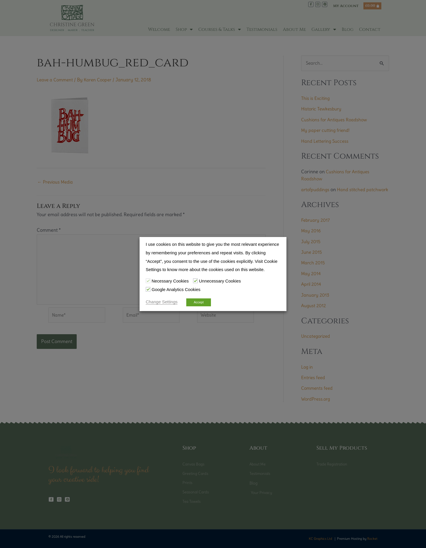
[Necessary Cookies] (148, 280)
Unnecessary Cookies (220, 281)
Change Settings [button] (161, 302)
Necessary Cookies (170, 281)
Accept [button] (199, 302)
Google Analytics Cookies (176, 289)
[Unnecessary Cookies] (195, 280)
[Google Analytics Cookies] (148, 289)
